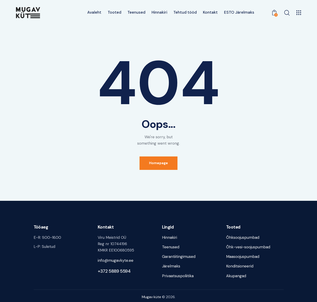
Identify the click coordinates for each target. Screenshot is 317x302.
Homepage (158, 163)
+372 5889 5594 (114, 271)
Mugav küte (151, 296)
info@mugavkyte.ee (115, 260)
